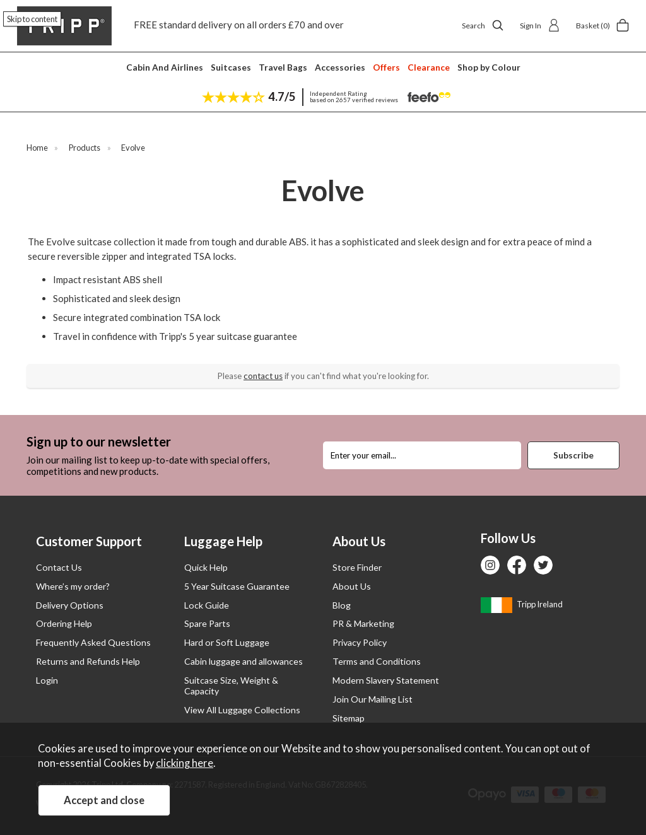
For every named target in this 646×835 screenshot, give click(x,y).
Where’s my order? (73, 586)
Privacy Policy (359, 642)
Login (47, 680)
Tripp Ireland (522, 604)
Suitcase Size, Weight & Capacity (231, 685)
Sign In (540, 25)
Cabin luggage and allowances (243, 661)
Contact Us (59, 567)
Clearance (429, 67)
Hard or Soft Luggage (226, 642)
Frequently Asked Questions (93, 642)
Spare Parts (207, 623)
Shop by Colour (488, 67)
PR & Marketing (363, 623)
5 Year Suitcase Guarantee (237, 586)
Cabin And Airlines (164, 67)
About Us (351, 586)
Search (483, 25)
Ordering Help (64, 623)
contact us (263, 376)
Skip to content (32, 19)
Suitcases (231, 67)
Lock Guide (206, 605)
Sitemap (348, 718)
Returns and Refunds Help (88, 661)
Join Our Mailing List (372, 699)
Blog (341, 605)
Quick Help (206, 567)
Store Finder (357, 567)
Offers (386, 67)
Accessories (340, 67)
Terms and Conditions (376, 661)
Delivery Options (69, 605)
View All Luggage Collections (242, 709)
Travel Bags (283, 67)
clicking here (184, 763)
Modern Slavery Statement (385, 680)
